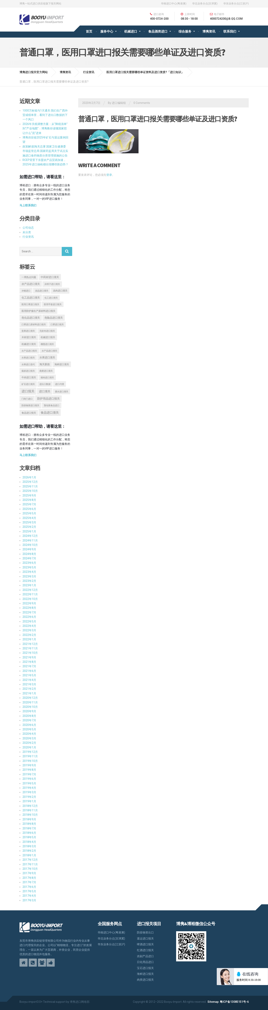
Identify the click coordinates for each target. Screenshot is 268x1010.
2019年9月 (29, 765)
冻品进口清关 (41, 290)
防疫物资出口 (145, 932)
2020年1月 (29, 747)
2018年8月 (29, 823)
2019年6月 (29, 778)
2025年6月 (29, 509)
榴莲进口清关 (47, 344)
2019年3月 (29, 792)
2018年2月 (29, 850)
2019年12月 (30, 751)
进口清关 (44, 391)
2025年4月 (29, 518)
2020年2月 (29, 742)
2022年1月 (29, 639)
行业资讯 (28, 236)
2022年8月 (29, 607)
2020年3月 (29, 738)
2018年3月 (29, 846)
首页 (89, 31)
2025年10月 (30, 490)
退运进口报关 (145, 938)
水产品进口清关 (49, 350)
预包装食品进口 (51, 405)
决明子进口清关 (52, 284)
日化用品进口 (145, 962)
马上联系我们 (28, 205)
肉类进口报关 (145, 979)
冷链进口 (26, 290)
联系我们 (229, 31)
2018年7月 (29, 828)
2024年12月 (30, 535)
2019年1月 (29, 801)
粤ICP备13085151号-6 (234, 1001)
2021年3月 (29, 684)
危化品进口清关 (31, 317)
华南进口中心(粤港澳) (173, 3)
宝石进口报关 (145, 968)
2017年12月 (30, 859)
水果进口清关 (47, 357)
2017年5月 (29, 891)
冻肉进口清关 (60, 290)
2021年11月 (30, 648)
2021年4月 (29, 680)
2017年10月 (30, 868)
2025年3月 (29, 522)
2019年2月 (29, 796)
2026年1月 (29, 477)
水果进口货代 (28, 364)
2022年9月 (29, 603)
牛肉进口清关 (29, 377)
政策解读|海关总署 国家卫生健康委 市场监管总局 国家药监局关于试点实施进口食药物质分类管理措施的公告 (45, 151)
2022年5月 (29, 621)
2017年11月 (30, 864)
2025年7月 (29, 504)
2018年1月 (29, 855)
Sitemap (213, 1001)
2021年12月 (30, 644)
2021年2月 (29, 688)
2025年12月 (30, 481)
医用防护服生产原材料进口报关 (38, 310)
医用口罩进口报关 (30, 304)
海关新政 (44, 364)
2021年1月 (29, 693)
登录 (109, 174)
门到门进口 (27, 398)
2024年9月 (29, 549)
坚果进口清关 (28, 331)
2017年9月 (29, 873)
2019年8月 (29, 769)
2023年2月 (29, 580)
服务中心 (106, 31)
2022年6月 (29, 616)
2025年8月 (29, 499)
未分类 (27, 232)
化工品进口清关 (31, 297)
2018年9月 (29, 819)
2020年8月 (29, 715)
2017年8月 (29, 877)
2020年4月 (29, 733)
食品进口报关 (29, 412)
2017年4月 (29, 895)
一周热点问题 (29, 277)
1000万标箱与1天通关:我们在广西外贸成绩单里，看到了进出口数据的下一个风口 (45, 115)
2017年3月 (29, 900)
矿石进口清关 (28, 384)
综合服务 (185, 31)
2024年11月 (30, 540)
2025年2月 (29, 526)
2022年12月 (30, 589)
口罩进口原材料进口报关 (34, 324)
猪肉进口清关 (47, 377)
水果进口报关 (28, 357)
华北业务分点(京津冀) (205, 3)
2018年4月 (29, 841)
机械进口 (130, 31)
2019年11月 (30, 756)
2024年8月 (29, 554)
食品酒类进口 (157, 31)
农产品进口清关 (31, 284)
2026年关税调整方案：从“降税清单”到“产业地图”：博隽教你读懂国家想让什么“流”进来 (45, 128)
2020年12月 (30, 697)
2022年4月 (29, 625)
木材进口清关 (29, 337)
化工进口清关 (51, 298)
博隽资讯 (208, 31)
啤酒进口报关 (145, 944)
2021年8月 (29, 661)
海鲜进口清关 (61, 364)
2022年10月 (30, 599)
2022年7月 (29, 612)
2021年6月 (29, 670)
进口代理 (59, 384)
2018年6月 (29, 832)
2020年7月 (29, 720)
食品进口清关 (50, 412)
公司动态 (28, 227)
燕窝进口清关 (46, 371)
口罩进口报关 (57, 324)
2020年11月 (30, 702)
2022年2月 (29, 634)
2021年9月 (29, 657)
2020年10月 (30, 706)
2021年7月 (29, 666)
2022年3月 (29, 630)
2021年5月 (29, 675)
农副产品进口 (145, 956)
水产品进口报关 (29, 351)
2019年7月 (29, 774)
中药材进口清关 (50, 277)
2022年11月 (30, 594)
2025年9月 (29, 495)
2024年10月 (30, 544)
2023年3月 (29, 576)
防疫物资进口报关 (30, 405)
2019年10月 (30, 760)
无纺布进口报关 (47, 331)
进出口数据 (44, 384)
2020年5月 (29, 729)
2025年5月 (29, 513)
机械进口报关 (48, 337)
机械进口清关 (29, 344)
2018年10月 (30, 814)
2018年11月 (30, 810)
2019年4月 (29, 787)
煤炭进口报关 (28, 371)
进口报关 (28, 391)
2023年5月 (29, 567)
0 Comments (141, 102)
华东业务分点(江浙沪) (236, 3)
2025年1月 (29, 531)
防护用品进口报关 (48, 398)
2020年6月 (29, 725)
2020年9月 (29, 711)
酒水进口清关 (61, 391)
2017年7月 (29, 882)
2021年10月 (30, 652)
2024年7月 (29, 558)
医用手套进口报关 (53, 304)
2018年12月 (30, 805)
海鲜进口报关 (145, 973)
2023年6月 (29, 562)
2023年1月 (29, 585)
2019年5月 (29, 783)
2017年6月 (29, 886)
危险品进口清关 (53, 317)
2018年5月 (29, 837)
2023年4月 (29, 571)
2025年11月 (30, 486)
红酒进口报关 (145, 950)
